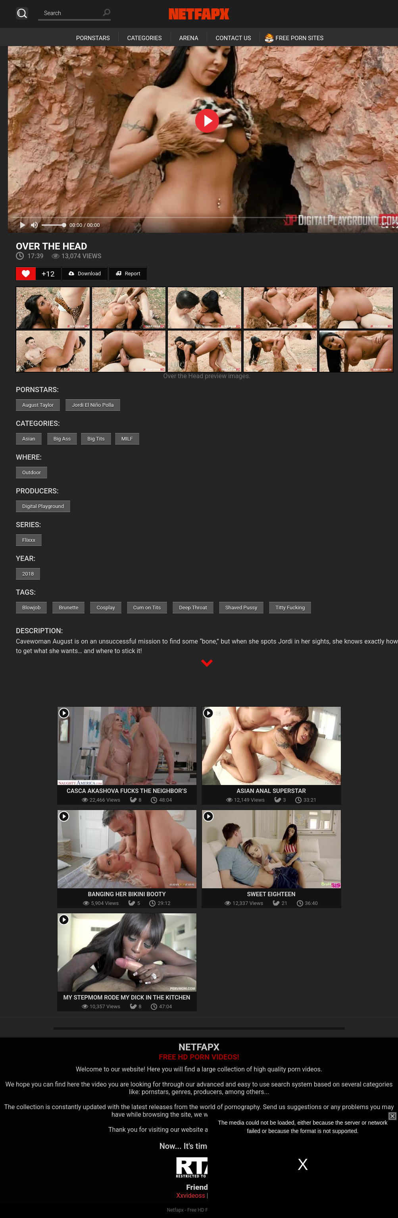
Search (22, 13)
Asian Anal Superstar (271, 791)
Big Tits (95, 439)
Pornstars (93, 38)
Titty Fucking (290, 608)
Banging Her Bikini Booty (126, 894)
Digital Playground (43, 506)
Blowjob (31, 608)
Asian (28, 439)
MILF (127, 439)
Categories (144, 38)
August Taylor (38, 405)
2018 (28, 574)
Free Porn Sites (299, 38)
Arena (188, 38)
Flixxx (28, 540)
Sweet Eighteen (271, 894)
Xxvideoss (190, 1195)
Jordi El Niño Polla (93, 405)
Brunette (68, 608)
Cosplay (105, 608)
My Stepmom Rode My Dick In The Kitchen (126, 997)
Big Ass (62, 439)
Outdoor (31, 473)
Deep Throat (193, 608)
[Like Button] (26, 273)
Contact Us (233, 38)
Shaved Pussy (241, 608)
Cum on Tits (147, 608)
